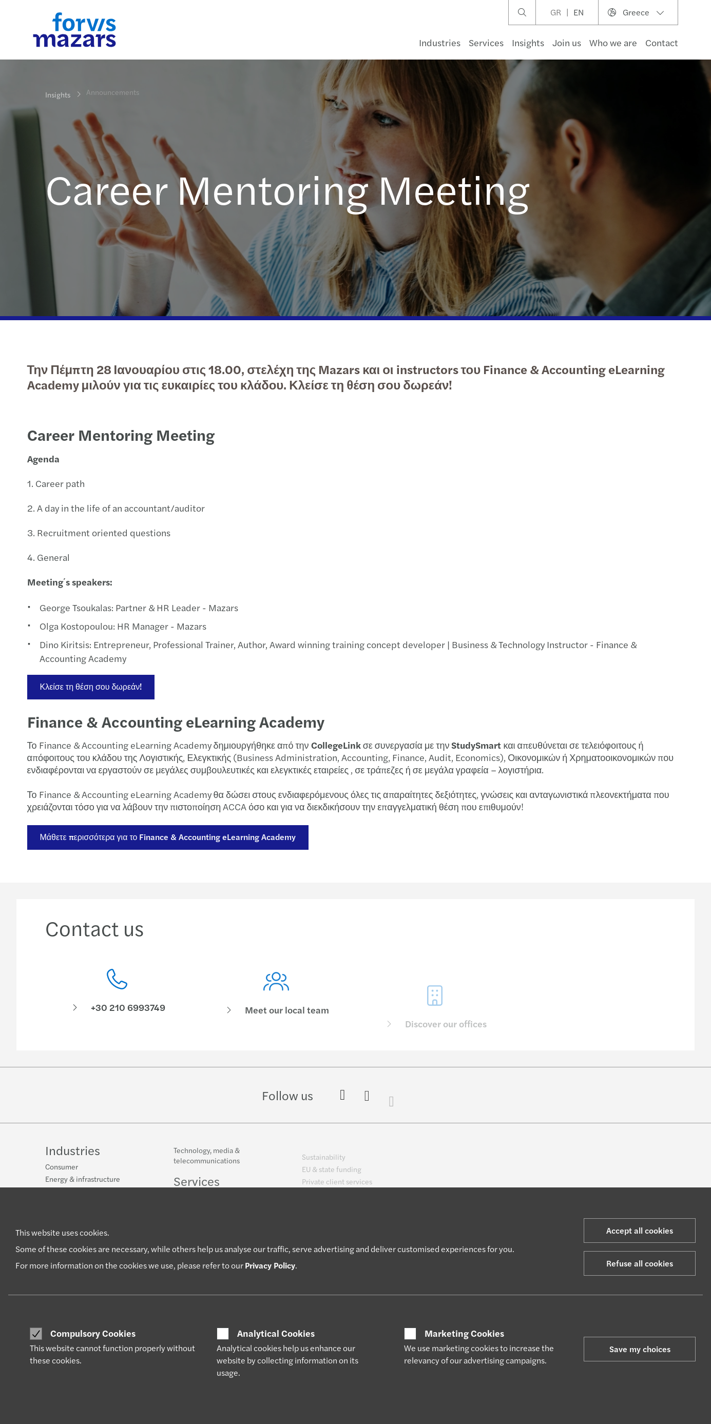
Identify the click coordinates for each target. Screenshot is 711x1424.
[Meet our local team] (276, 1008)
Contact (661, 42)
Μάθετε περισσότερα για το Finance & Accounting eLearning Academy (167, 837)
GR (555, 12)
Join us (566, 42)
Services (486, 42)
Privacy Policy (270, 1265)
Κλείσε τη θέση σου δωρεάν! (90, 686)
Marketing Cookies (464, 1333)
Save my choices (639, 1349)
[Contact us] (117, 993)
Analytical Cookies (276, 1333)
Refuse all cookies (639, 1263)
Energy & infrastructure (82, 1180)
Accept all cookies (639, 1230)
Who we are (613, 42)
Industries (439, 42)
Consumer (61, 1167)
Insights (528, 42)
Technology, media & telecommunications (207, 1160)
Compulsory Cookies (93, 1333)
